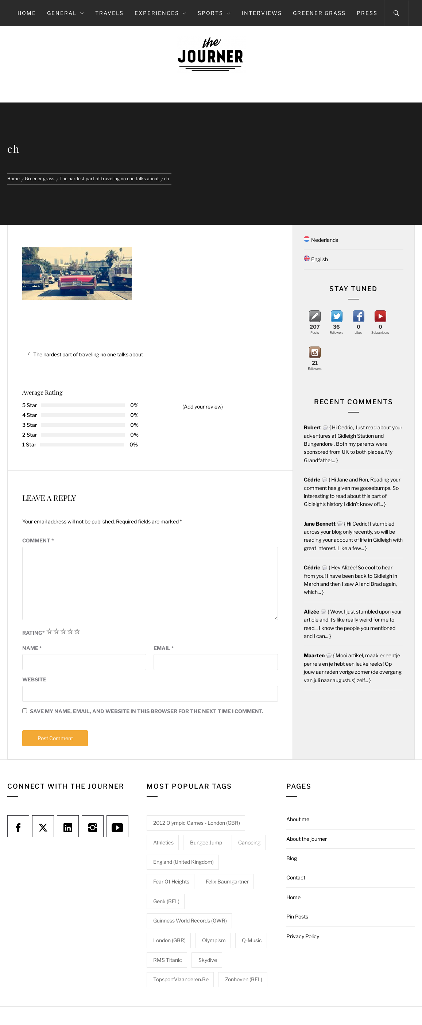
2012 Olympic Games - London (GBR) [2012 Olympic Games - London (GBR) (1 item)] (196, 823)
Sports (214, 13)
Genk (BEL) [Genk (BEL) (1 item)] (166, 901)
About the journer (306, 839)
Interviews (262, 13)
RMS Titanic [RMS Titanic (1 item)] (167, 960)
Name (32, 648)
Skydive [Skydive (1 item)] (207, 960)
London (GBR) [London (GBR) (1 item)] (169, 940)
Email (164, 648)
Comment (38, 540)
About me (297, 819)
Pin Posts (297, 916)
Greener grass (319, 13)
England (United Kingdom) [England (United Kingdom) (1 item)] (183, 862)
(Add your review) (202, 406)
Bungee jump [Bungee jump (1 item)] (206, 842)
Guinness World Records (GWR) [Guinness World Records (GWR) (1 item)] (190, 920)
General (65, 13)
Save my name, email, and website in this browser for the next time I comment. (146, 711)
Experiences (161, 13)
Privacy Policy (302, 936)
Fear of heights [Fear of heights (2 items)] (171, 881)
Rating (33, 633)
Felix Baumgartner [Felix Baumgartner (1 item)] (227, 881)
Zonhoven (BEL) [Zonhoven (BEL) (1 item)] (243, 979)
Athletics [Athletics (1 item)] (163, 842)
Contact (295, 877)
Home (27, 13)
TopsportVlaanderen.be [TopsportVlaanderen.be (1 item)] (181, 979)
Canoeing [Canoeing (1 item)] (249, 842)
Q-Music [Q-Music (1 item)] (252, 940)
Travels (109, 13)
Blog (291, 858)
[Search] (396, 13)
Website (34, 679)
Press (367, 13)
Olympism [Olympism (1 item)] (214, 940)
